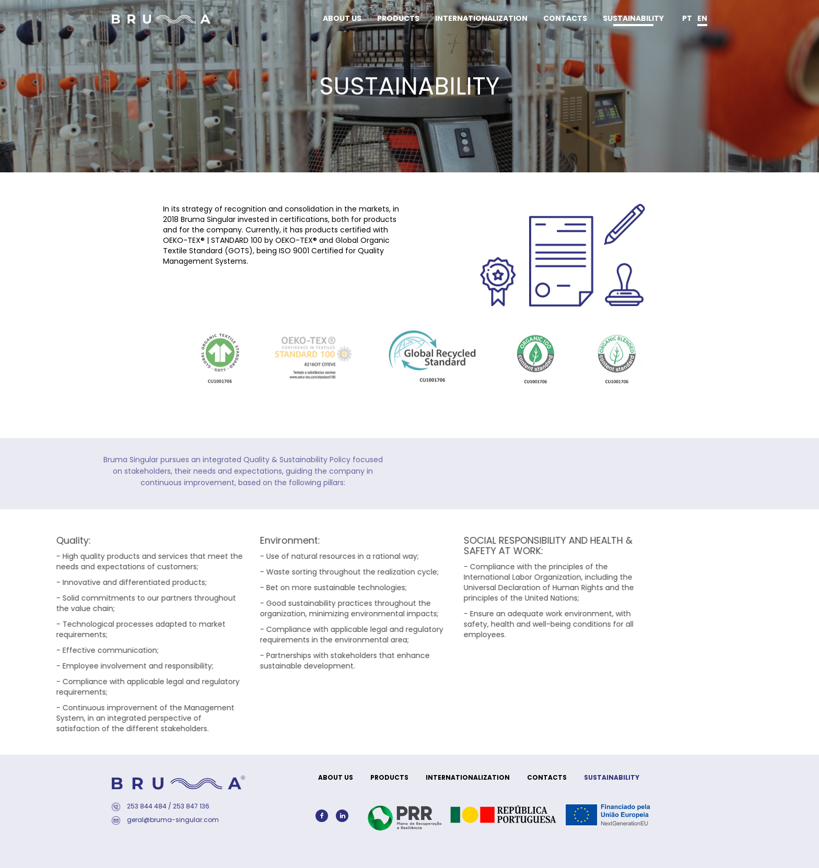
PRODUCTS (398, 18)
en (702, 18)
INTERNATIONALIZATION (481, 18)
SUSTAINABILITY (633, 18)
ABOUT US (342, 18)
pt (687, 18)
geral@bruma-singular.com (173, 819)
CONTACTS (565, 18)
